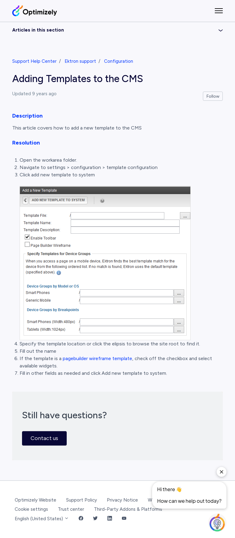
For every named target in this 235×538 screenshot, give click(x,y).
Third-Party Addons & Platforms (128, 509)
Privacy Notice (122, 500)
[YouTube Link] (124, 519)
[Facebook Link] (81, 519)
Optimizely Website (35, 500)
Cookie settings (31, 509)
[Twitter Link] (95, 519)
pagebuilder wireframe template (97, 358)
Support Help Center (34, 61)
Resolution (26, 142)
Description (27, 115)
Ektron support (80, 61)
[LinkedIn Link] (110, 519)
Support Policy (81, 500)
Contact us (44, 438)
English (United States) (42, 518)
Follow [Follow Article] (213, 96)
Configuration (118, 61)
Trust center (71, 509)
